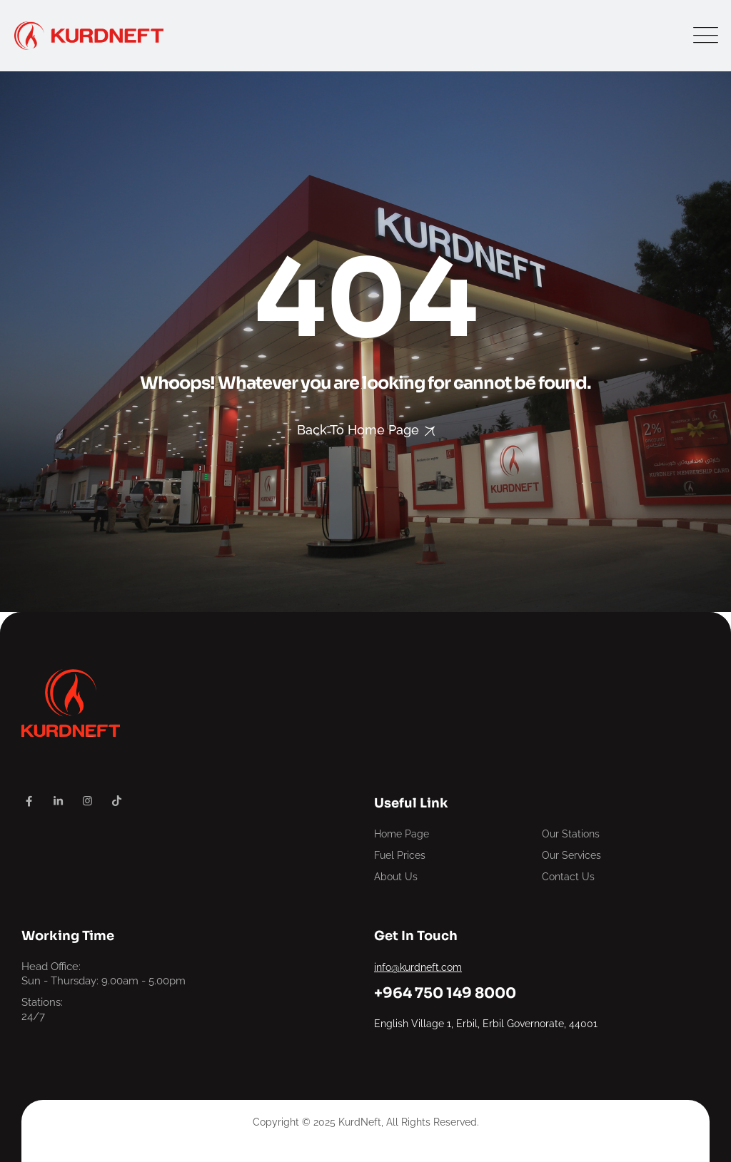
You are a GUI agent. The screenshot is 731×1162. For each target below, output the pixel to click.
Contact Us (568, 876)
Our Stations (571, 834)
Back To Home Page (358, 429)
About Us (396, 876)
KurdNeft (359, 1122)
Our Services (571, 855)
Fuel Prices (399, 855)
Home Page (401, 834)
